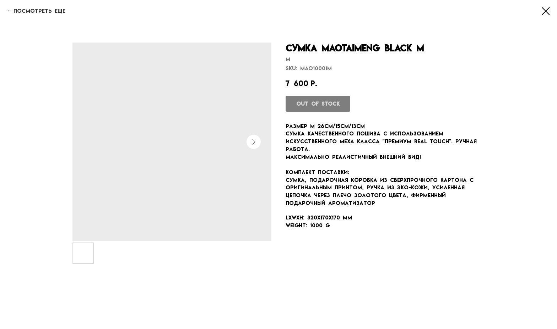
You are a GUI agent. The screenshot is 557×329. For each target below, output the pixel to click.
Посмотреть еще (39, 10)
